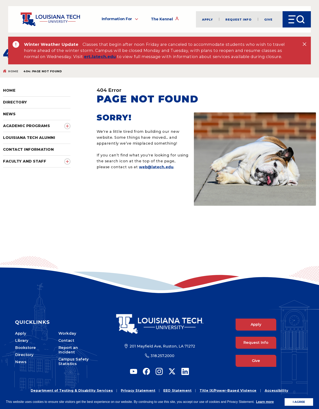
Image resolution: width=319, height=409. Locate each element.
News (20, 362)
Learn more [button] (265, 402)
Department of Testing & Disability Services (72, 391)
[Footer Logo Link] (160, 323)
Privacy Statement (138, 391)
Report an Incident (68, 349)
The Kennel (165, 19)
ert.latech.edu (100, 56)
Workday (67, 333)
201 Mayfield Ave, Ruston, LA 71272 (162, 346)
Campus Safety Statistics (73, 361)
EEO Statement (177, 391)
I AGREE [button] (299, 402)
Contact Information (28, 149)
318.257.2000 (162, 356)
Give (268, 19)
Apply (207, 19)
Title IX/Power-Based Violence (228, 391)
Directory (24, 355)
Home (13, 71)
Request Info (238, 19)
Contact (66, 340)
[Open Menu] (297, 19)
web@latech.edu (156, 167)
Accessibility (276, 391)
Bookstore (25, 347)
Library (21, 340)
